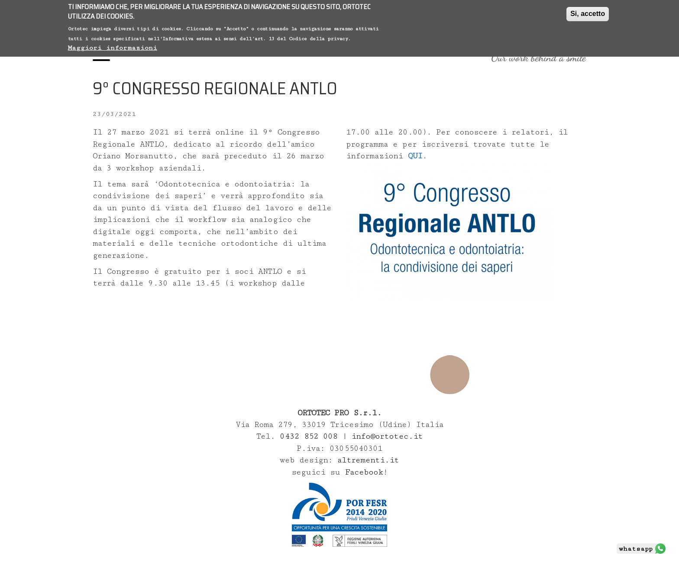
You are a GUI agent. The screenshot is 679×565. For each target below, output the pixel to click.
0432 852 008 (311, 436)
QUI (415, 156)
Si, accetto (587, 11)
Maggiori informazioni (112, 45)
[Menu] (101, 57)
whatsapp (636, 548)
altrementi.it (368, 460)
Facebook (364, 472)
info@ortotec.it (387, 436)
